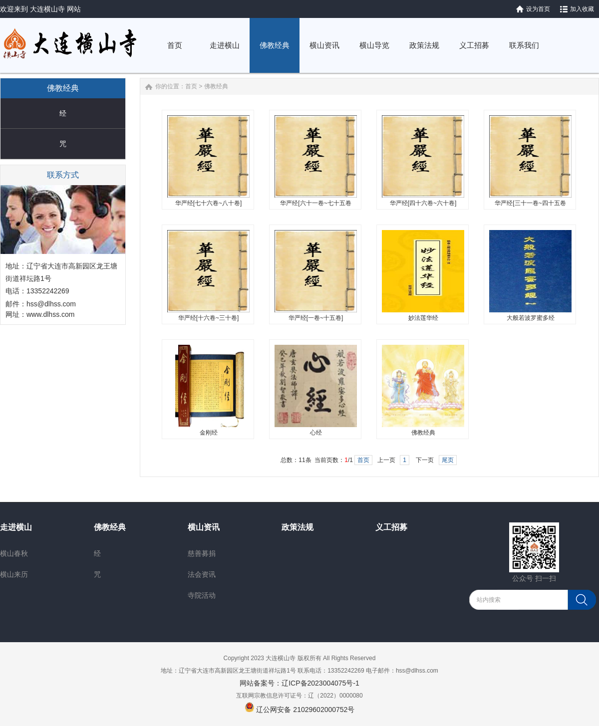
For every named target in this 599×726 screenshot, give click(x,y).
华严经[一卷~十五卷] (316, 317)
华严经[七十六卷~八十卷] (208, 203)
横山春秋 (14, 553)
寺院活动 (202, 595)
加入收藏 (582, 8)
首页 (191, 86)
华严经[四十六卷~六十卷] (423, 203)
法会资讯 (202, 574)
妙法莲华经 (423, 317)
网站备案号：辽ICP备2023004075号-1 (299, 683)
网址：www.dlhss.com (39, 314)
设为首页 (538, 8)
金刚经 (209, 432)
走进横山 (16, 527)
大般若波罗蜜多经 (531, 317)
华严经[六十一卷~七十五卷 (315, 203)
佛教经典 (216, 86)
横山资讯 (204, 527)
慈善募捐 (202, 553)
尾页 (448, 460)
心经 (316, 432)
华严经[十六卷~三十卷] (208, 317)
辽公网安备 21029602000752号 (305, 710)
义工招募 (391, 527)
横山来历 (14, 574)
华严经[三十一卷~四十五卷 (530, 203)
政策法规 (297, 527)
